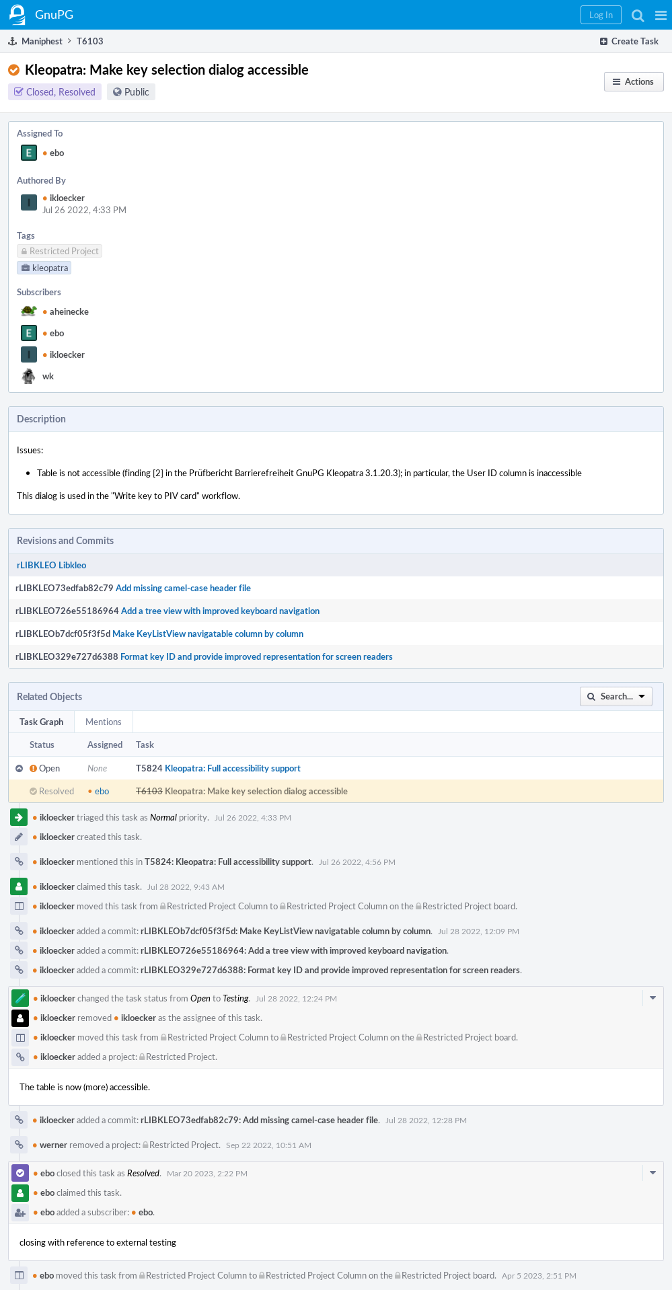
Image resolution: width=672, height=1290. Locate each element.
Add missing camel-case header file (183, 588)
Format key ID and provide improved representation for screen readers (256, 656)
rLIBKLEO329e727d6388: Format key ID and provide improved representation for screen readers (330, 970)
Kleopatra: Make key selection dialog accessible (256, 791)
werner (49, 1145)
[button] (661, 15)
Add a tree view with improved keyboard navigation (220, 611)
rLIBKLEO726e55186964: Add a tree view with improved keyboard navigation (294, 950)
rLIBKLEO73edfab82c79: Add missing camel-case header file (259, 1120)
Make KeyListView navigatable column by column (207, 634)
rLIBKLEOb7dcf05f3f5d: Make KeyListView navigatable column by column (286, 931)
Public (136, 91)
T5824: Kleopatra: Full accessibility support (228, 862)
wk (48, 376)
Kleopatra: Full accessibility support (233, 768)
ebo (53, 153)
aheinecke (65, 311)
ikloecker (63, 198)
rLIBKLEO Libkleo (51, 565)
